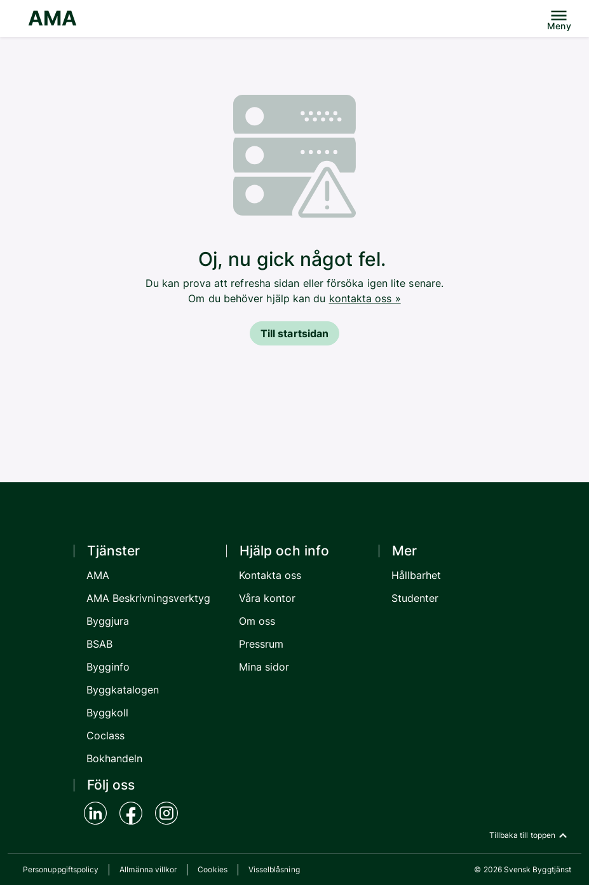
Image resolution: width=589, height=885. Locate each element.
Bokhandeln (114, 758)
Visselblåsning (274, 869)
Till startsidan (294, 333)
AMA (52, 18)
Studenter (415, 598)
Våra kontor (267, 598)
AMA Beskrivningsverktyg (148, 598)
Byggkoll (107, 712)
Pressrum (261, 644)
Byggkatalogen (122, 689)
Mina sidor (264, 666)
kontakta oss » (365, 298)
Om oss (257, 621)
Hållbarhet (416, 575)
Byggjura (108, 621)
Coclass (105, 735)
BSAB (99, 644)
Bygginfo (108, 666)
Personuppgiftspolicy (60, 869)
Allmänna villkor (148, 869)
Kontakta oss (270, 575)
